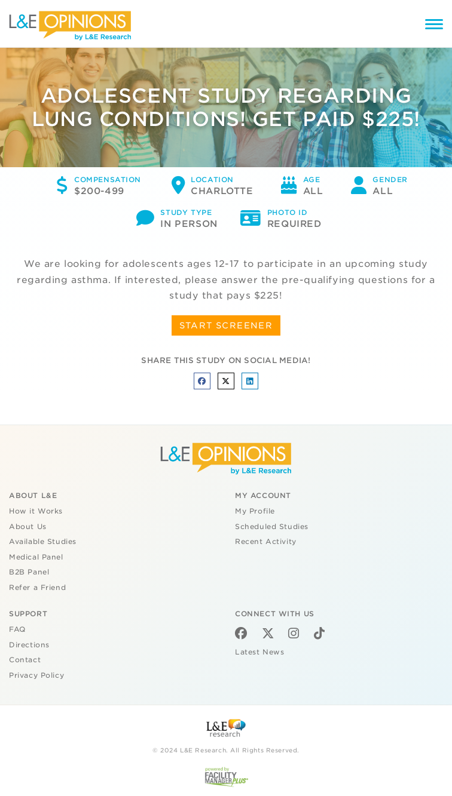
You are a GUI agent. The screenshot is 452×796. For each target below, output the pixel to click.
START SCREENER (226, 325)
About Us (28, 527)
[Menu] (434, 26)
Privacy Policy (36, 675)
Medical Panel (36, 557)
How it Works (36, 511)
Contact (25, 660)
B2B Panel (29, 572)
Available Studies (43, 541)
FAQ (17, 629)
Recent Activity (266, 541)
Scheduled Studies (272, 527)
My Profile (255, 511)
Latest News (259, 652)
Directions (29, 645)
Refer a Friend (37, 587)
